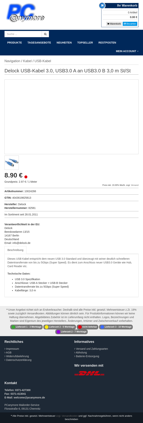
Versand (135, 185)
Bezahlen (130, 24)
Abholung (80, 352)
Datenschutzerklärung (17, 359)
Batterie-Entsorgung (86, 356)
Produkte (14, 42)
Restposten (107, 42)
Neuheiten (64, 42)
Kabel (27, 61)
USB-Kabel (42, 61)
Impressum (11, 348)
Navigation (12, 61)
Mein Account (127, 51)
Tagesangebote (39, 42)
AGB (8, 352)
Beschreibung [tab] (15, 250)
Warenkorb (114, 24)
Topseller (85, 42)
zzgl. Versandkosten (67, 415)
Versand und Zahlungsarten (91, 348)
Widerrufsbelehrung (16, 356)
